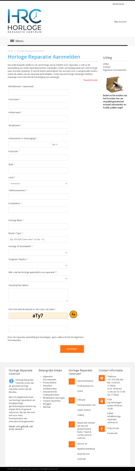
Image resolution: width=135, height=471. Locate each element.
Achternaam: (15, 112)
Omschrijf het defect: (18, 285)
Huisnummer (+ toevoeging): (22, 138)
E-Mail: (110, 413)
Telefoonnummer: (17, 190)
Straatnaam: (14, 125)
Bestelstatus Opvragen (54, 397)
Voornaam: (14, 99)
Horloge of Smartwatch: (20, 246)
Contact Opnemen (52, 400)
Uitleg (106, 63)
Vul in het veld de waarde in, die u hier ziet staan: (32, 309)
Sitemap (47, 406)
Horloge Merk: (16, 220)
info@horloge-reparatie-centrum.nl (114, 419)
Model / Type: (15, 233)
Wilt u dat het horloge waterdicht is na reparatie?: (32, 272)
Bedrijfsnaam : (20, 86)
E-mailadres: (15, 203)
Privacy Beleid (49, 382)
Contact (106, 67)
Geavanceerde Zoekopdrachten (51, 393)
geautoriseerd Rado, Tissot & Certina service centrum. (84, 433)
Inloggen (47, 403)
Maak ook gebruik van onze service (21, 428)
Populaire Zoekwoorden (50, 387)
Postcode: (14, 151)
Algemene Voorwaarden (114, 70)
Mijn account (120, 21)
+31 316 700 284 (115, 379)
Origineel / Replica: (18, 259)
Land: (11, 177)
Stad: (11, 164)
